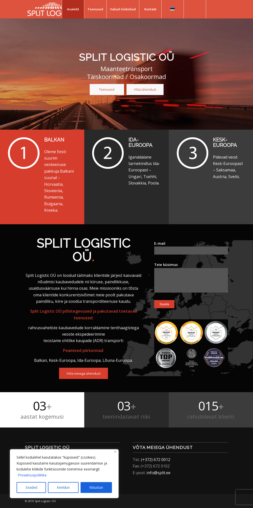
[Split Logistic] (52, 9)
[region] (64, 473)
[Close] (115, 451)
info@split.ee (158, 472)
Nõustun (96, 487)
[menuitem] (73, 9)
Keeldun (63, 487)
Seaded (31, 487)
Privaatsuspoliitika (32, 475)
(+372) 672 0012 (155, 459)
